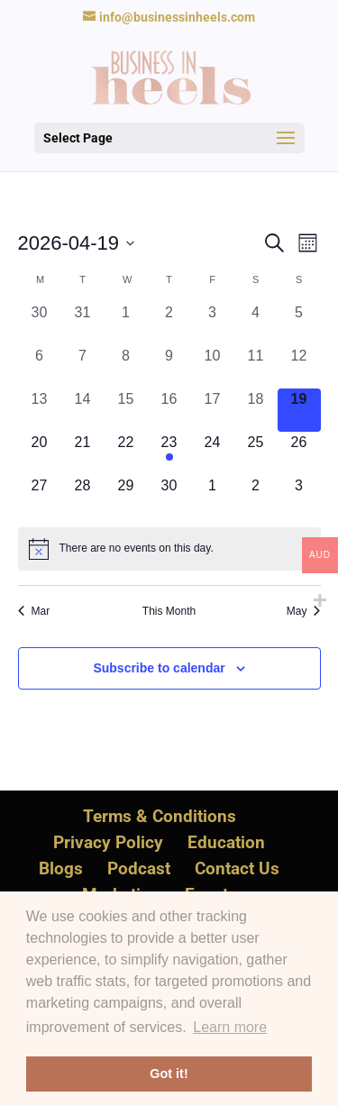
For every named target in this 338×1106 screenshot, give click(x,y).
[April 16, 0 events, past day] (169, 410)
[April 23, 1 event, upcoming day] (169, 453)
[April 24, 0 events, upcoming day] (212, 453)
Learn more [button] (230, 1027)
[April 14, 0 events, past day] (83, 410)
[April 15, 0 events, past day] (126, 410)
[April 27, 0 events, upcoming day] (39, 496)
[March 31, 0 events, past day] (83, 323)
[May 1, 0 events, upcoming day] (212, 496)
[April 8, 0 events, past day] (126, 366)
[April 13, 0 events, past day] (39, 410)
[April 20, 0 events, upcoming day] (39, 453)
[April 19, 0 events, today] (299, 410)
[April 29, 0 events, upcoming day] (126, 496)
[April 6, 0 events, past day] (39, 366)
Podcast (138, 868)
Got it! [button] (168, 1073)
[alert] (169, 549)
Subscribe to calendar (158, 668)
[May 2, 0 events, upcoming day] (256, 496)
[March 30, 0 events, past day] (39, 323)
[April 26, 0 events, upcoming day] (299, 453)
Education (226, 842)
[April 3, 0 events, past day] (212, 323)
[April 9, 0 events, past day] (169, 366)
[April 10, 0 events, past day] (212, 366)
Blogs (61, 868)
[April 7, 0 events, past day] (83, 366)
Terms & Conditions (159, 816)
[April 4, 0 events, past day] (256, 323)
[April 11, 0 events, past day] (256, 366)
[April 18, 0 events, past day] (256, 410)
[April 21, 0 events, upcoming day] (83, 453)
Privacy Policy (108, 842)
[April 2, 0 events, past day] (169, 323)
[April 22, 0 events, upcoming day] (126, 453)
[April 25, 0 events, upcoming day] (256, 453)
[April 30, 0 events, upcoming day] (169, 496)
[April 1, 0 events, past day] (126, 323)
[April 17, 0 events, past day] (212, 410)
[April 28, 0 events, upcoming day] (83, 496)
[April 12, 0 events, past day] (299, 366)
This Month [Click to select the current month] (169, 611)
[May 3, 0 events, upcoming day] (299, 496)
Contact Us (237, 868)
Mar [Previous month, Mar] (34, 611)
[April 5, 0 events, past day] (299, 323)
